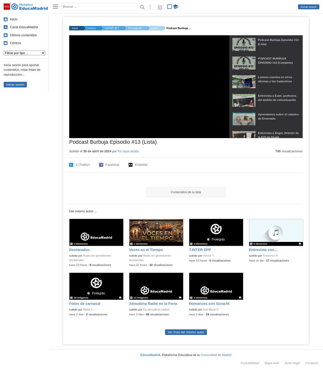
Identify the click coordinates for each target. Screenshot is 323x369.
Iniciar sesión (309, 6)
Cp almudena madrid (156, 309)
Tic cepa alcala (135, 28)
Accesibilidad (249, 363)
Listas (154, 28)
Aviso (292, 363)
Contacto (311, 363)
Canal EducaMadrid (24, 27)
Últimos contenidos (23, 35)
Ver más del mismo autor (185, 332)
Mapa (272, 363)
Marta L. (88, 309)
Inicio (13, 19)
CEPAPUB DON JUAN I (111, 28)
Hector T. (208, 255)
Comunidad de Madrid (216, 355)
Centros (15, 43)
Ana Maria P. (211, 309)
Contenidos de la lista (186, 192)
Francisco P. (270, 255)
